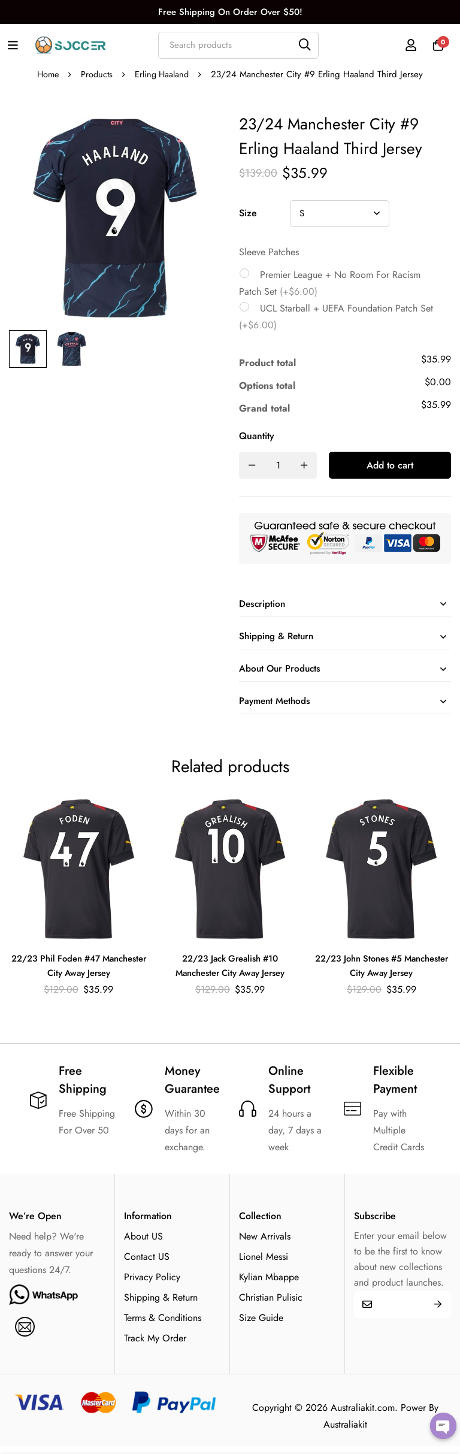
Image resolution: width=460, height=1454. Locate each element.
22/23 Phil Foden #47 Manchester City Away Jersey (78, 973)
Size (248, 213)
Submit (437, 1311)
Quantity (256, 436)
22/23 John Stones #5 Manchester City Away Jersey (381, 973)
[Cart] (435, 45)
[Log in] (405, 45)
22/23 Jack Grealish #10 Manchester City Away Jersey (230, 973)
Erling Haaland (163, 74)
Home (46, 74)
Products (96, 74)
